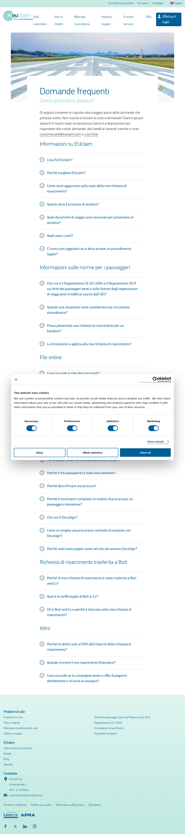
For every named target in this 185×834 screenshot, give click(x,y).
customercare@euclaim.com (60, 134)
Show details (155, 441)
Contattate (157, 3)
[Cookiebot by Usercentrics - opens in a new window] (155, 379)
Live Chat (91, 134)
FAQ (148, 17)
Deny (39, 452)
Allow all (145, 452)
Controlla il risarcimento (121, 3)
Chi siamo (142, 3)
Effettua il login (169, 19)
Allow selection (92, 452)
